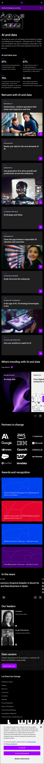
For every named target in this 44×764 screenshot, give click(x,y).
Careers (4, 685)
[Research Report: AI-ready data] (16, 392)
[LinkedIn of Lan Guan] (16, 626)
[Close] (41, 727)
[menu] (2, 2)
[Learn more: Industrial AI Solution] (22, 117)
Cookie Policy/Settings (9, 710)
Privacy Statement (7, 703)
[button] (9, 666)
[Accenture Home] (22, 2)
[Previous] (35, 597)
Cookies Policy (31, 742)
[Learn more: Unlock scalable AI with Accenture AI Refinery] (22, 282)
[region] (22, 744)
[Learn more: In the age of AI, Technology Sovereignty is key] (22, 314)
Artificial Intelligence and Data (11, 8)
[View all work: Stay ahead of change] (7, 367)
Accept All (22, 747)
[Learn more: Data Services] (22, 149)
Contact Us (5, 692)
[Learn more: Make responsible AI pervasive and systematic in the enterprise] (22, 250)
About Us (4, 689)
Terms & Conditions (8, 706)
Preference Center (7, 682)
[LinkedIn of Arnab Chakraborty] (16, 644)
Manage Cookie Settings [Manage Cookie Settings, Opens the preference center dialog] (22, 758)
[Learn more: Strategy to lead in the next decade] (22, 218)
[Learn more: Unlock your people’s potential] (22, 345)
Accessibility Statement (9, 713)
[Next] (40, 416)
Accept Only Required (22, 753)
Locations (5, 696)
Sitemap (4, 699)
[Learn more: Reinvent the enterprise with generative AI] (22, 183)
